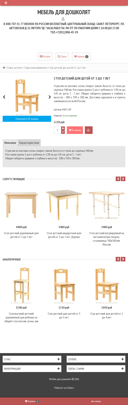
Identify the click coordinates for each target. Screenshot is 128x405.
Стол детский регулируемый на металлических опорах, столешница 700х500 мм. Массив (106, 238)
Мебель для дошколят (64, 12)
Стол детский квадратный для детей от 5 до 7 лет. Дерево (64, 235)
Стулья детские (14, 67)
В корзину (75, 130)
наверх (96, 401)
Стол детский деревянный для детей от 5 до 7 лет (21, 235)
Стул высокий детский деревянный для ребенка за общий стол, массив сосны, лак (21, 317)
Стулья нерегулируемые (35, 67)
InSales (70, 387)
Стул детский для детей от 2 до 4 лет (106, 315)
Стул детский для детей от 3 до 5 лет (64, 315)
